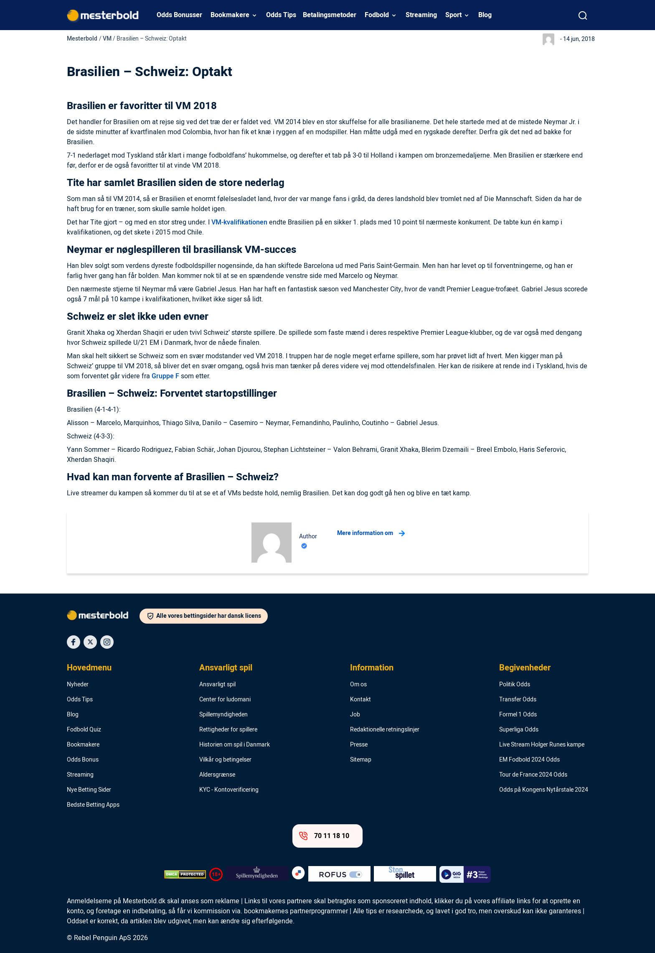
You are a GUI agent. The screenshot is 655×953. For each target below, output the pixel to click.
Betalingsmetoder (329, 15)
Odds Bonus (83, 760)
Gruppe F (165, 376)
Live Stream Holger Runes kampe (541, 745)
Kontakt (360, 700)
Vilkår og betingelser (225, 760)
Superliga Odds (518, 730)
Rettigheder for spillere (228, 730)
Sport (453, 15)
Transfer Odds (517, 700)
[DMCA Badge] (185, 874)
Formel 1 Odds (518, 715)
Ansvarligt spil (225, 668)
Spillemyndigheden (223, 715)
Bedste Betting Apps (93, 805)
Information (372, 668)
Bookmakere (230, 15)
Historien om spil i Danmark (234, 745)
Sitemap (360, 760)
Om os (358, 684)
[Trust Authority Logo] (257, 874)
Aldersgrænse (217, 775)
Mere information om (371, 533)
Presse (359, 745)
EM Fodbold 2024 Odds (529, 760)
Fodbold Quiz (84, 730)
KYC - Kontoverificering (229, 790)
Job (355, 715)
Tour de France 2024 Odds (533, 775)
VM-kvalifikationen (239, 222)
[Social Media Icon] (73, 642)
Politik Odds (514, 684)
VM (107, 38)
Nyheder (78, 684)
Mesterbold (82, 38)
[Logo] (103, 617)
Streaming (421, 15)
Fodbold (377, 15)
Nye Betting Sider (89, 790)
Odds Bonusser (179, 15)
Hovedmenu (89, 668)
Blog (485, 15)
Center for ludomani (225, 700)
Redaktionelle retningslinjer (384, 730)
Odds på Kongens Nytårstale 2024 (543, 790)
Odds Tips (281, 15)
